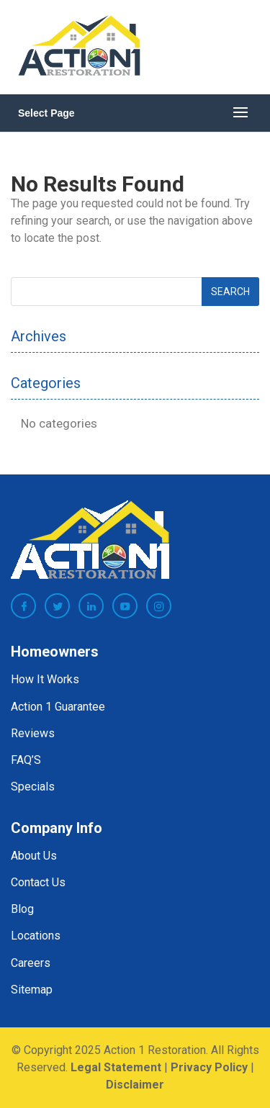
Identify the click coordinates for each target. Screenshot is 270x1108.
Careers (30, 963)
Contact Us (38, 882)
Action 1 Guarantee (58, 706)
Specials (33, 786)
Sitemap (32, 989)
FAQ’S (26, 760)
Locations (35, 935)
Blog (22, 909)
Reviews (33, 733)
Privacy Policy (209, 1067)
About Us (34, 855)
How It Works (45, 679)
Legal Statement (116, 1067)
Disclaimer (135, 1084)
